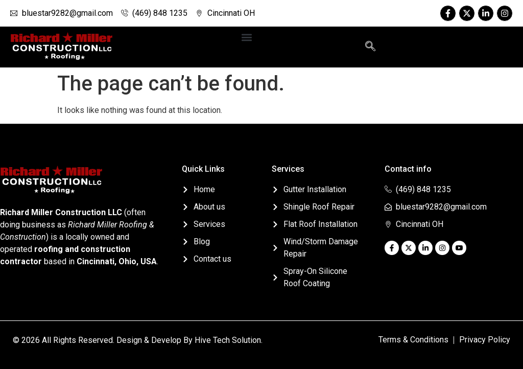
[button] (246, 37)
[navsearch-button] (370, 47)
